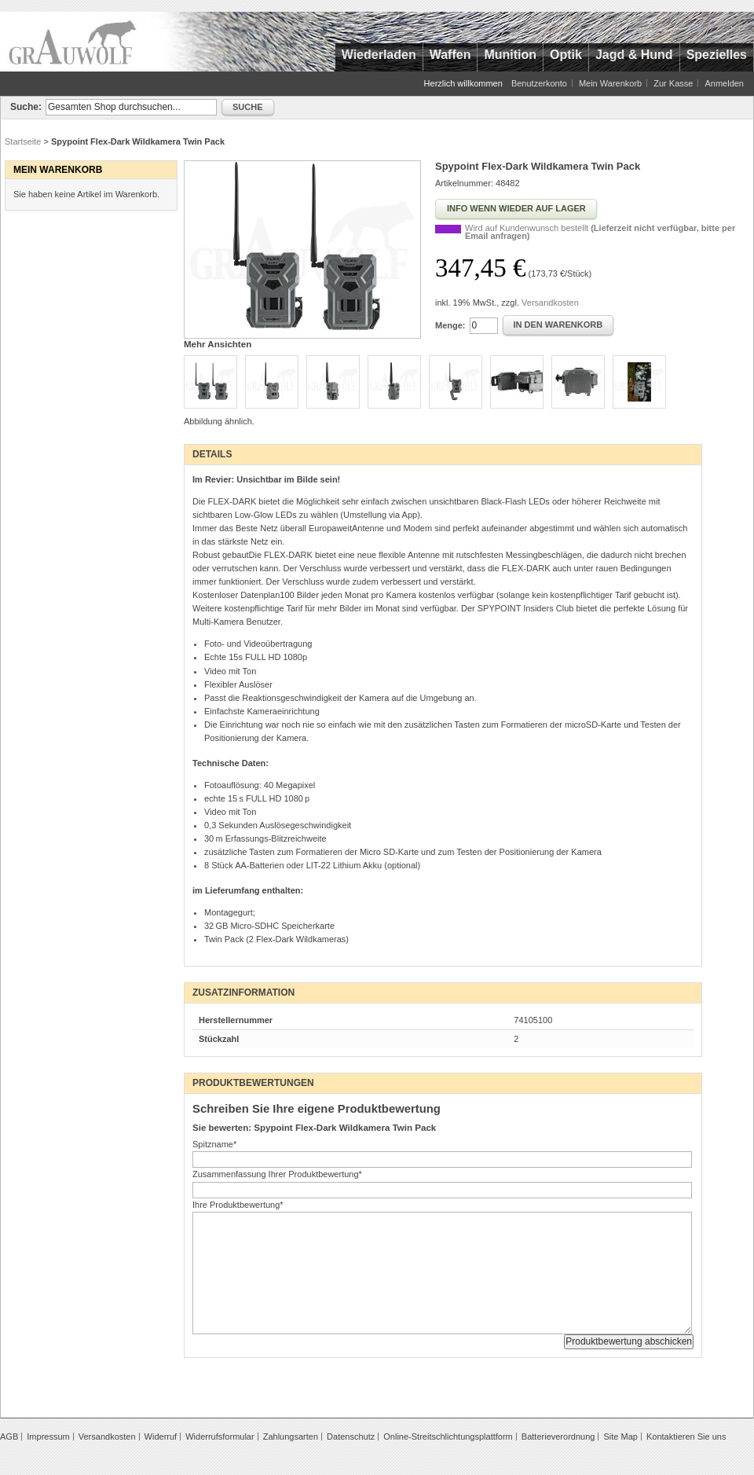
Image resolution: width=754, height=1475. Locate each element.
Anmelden (724, 83)
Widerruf (161, 1436)
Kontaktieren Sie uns (686, 1436)
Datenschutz (351, 1436)
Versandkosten (550, 302)
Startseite (23, 141)
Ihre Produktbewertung (238, 1204)
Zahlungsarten (290, 1436)
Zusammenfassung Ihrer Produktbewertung (277, 1174)
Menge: (450, 325)
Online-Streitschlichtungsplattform (447, 1436)
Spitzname (214, 1144)
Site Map (620, 1436)
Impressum (48, 1436)
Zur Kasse (673, 83)
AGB (9, 1436)
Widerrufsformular (219, 1436)
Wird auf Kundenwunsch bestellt (600, 231)
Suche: (26, 106)
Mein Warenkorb (610, 83)
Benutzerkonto (539, 83)
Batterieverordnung (558, 1436)
